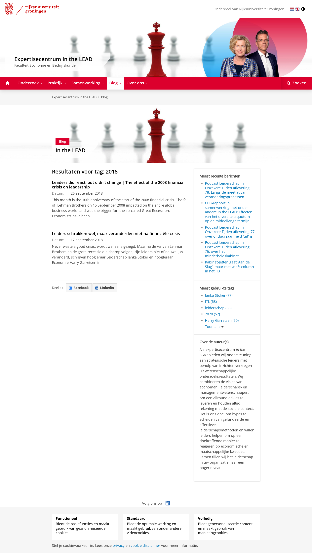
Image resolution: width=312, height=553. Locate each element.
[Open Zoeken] (296, 83)
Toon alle (212, 326)
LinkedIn (105, 288)
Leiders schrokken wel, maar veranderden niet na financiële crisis (116, 233)
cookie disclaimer (145, 545)
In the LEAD (71, 150)
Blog (104, 97)
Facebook (79, 288)
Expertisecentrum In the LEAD (74, 97)
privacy (119, 545)
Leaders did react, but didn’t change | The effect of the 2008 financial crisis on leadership (118, 184)
